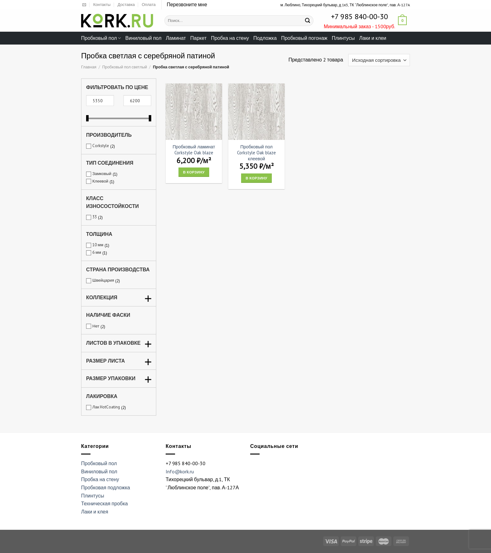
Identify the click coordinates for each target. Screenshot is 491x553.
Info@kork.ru (180, 471)
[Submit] (307, 20)
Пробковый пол (101, 38)
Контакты (102, 4)
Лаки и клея (94, 511)
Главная (88, 67)
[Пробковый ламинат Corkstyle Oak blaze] (194, 111)
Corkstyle (100, 145)
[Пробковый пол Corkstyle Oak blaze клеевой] (256, 111)
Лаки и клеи (372, 38)
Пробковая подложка (105, 487)
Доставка (126, 4)
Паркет (198, 38)
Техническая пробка (104, 503)
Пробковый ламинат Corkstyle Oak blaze (194, 150)
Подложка (265, 38)
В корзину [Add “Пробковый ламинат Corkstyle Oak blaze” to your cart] (194, 172)
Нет (95, 326)
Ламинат (176, 38)
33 (94, 217)
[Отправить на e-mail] (84, 5)
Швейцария (103, 280)
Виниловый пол (143, 38)
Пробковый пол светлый (124, 67)
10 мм (97, 244)
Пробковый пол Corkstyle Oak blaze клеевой (256, 152)
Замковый (101, 173)
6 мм (96, 252)
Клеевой (100, 181)
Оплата (149, 4)
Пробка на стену (230, 38)
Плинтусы (343, 38)
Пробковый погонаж (304, 38)
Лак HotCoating (106, 407)
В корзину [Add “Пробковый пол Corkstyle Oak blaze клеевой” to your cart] (256, 178)
